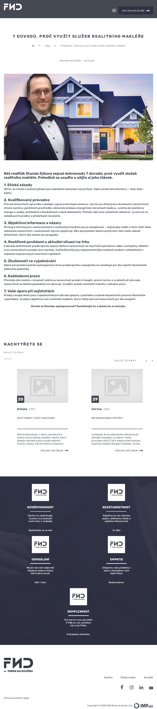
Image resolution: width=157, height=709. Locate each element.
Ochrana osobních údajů (16, 691)
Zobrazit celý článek (54, 443)
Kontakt (148, 670)
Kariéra (108, 670)
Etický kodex (128, 670)
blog (47, 39)
